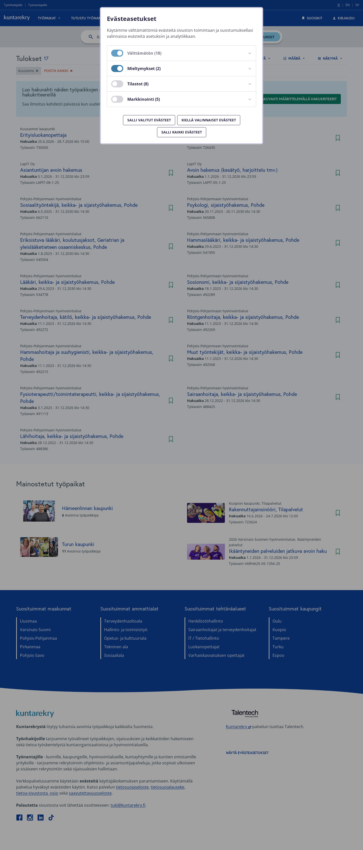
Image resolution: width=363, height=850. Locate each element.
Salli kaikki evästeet (181, 132)
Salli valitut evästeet (149, 120)
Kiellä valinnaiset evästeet (209, 120)
